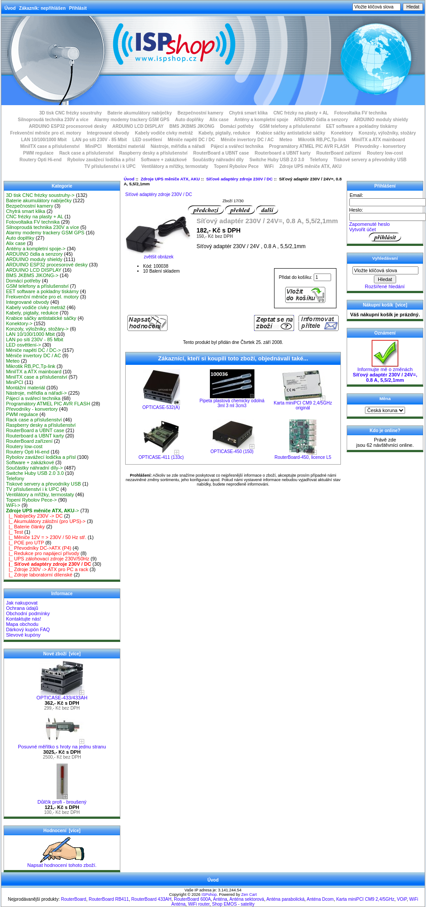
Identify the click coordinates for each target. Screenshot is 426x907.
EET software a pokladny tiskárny (361, 126)
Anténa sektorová (246, 899)
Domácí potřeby (237, 126)
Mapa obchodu (22, 624)
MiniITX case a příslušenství (49, 146)
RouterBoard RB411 (109, 899)
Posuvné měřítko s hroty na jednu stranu (62, 744)
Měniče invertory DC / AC (247, 139)
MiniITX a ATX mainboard (378, 139)
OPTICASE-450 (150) (232, 451)
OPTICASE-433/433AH (62, 695)
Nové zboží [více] (62, 653)
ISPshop (209, 894)
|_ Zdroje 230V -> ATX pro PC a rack (47, 569)
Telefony (319, 159)
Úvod (10, 8)
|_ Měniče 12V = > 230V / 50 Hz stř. (46, 537)
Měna (384, 398)
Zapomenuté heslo (369, 224)
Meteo (285, 139)
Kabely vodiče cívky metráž (164, 133)
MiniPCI (93, 146)
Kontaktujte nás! (23, 618)
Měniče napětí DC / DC (191, 139)
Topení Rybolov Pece (236, 166)
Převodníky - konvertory (380, 146)
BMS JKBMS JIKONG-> (32, 275)
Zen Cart (249, 894)
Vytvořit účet (362, 229)
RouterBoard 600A (192, 899)
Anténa (220, 899)
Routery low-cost (385, 153)
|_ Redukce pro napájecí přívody (42, 553)
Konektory (342, 133)
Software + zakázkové (164, 159)
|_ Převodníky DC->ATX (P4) (38, 548)
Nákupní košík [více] (385, 304)
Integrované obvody (108, 133)
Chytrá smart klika (248, 112)
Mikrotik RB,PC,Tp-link (322, 139)
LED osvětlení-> (23, 344)
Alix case (219, 119)
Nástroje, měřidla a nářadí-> (36, 393)
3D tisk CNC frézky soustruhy (70, 112)
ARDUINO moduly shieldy (381, 119)
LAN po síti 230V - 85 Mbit (99, 139)
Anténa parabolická (285, 899)
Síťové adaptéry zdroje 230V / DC (239, 178)
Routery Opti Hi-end (40, 159)
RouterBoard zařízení (338, 153)
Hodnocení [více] (61, 830)
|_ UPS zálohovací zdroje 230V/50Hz (47, 558)
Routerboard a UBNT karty (282, 153)
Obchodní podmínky (27, 613)
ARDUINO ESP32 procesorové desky (68, 126)
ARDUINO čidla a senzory (321, 119)
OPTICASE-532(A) (161, 407)
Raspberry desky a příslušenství (153, 153)
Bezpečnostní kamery (200, 112)
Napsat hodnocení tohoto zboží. (61, 863)
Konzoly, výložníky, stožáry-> (37, 328)
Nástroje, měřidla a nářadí (178, 146)
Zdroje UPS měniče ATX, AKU (170, 178)
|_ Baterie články (25, 526)
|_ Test (14, 532)
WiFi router (198, 904)
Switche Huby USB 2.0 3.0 (277, 159)
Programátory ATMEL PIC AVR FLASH (309, 146)
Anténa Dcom (320, 899)
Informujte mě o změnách (385, 372)
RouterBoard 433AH (151, 899)
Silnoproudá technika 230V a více (53, 119)
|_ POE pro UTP (25, 542)
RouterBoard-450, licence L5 (302, 457)
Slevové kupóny (23, 634)
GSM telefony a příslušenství (289, 126)
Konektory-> (19, 323)
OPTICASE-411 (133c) (161, 457)
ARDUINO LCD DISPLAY (138, 126)
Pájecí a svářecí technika (237, 146)
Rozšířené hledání (385, 286)
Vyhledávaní (384, 258)
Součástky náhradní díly (218, 159)
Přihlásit (77, 8)
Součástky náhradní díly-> (34, 467)
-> (42, 510)
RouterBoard (73, 899)
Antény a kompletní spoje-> (36, 248)
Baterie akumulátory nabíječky (139, 112)
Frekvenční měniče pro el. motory (46, 133)
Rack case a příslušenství (86, 153)
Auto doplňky (189, 119)
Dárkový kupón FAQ (27, 629)
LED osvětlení (147, 139)
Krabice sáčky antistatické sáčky (290, 133)
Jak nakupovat (21, 602)
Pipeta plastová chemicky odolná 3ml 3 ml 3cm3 (232, 403)
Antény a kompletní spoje (261, 119)
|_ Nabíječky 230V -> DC (34, 516)
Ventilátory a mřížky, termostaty (174, 166)
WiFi (269, 166)
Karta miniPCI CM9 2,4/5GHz (365, 899)
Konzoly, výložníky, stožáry (387, 133)
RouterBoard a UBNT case (221, 153)
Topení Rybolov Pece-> (31, 500)
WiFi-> (13, 505)
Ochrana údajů (22, 608)
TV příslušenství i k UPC (109, 166)
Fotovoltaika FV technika (360, 112)
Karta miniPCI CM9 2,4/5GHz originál (303, 405)
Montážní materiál (126, 146)
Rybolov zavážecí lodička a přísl (101, 159)
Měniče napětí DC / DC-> (33, 350)
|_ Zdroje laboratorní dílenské (39, 574)
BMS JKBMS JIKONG (191, 126)
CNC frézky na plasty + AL (300, 112)
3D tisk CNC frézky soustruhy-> (40, 195)
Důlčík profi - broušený (61, 800)
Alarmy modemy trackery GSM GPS (131, 119)
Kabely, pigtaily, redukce (224, 133)
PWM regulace (38, 153)
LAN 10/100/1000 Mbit (43, 139)
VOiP (402, 899)
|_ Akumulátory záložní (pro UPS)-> (46, 521)
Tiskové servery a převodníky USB (370, 159)
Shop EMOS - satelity (233, 904)
